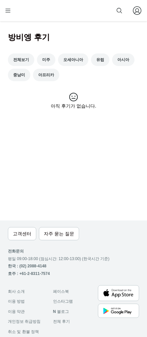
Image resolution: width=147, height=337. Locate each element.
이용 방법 (16, 301)
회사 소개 (16, 291)
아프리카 (46, 75)
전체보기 (21, 59)
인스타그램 (63, 301)
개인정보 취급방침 (24, 321)
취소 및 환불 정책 (23, 331)
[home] (29, 10)
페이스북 (61, 291)
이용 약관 (16, 311)
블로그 (61, 311)
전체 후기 (61, 321)
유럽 (100, 59)
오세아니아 (73, 59)
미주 (46, 59)
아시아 (123, 59)
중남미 (19, 75)
